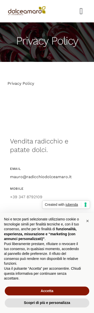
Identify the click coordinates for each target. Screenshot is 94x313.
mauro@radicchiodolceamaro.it (41, 176)
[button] (87, 221)
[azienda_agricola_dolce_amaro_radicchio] (26, 8)
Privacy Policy (21, 83)
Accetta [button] (47, 291)
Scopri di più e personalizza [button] (47, 303)
